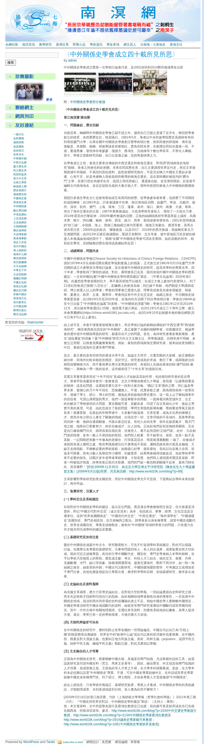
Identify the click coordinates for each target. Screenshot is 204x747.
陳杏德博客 (20, 258)
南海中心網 (20, 254)
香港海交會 (20, 202)
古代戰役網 (20, 306)
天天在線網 (20, 266)
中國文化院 (20, 282)
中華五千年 (20, 270)
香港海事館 (20, 238)
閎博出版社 (20, 310)
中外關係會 (20, 206)
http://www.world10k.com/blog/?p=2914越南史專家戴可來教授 (108, 720)
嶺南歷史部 (20, 194)
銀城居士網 (20, 186)
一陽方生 (18, 134)
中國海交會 (20, 198)
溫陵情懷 (18, 142)
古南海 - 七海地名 (152, 44)
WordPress (31, 742)
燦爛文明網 (20, 278)
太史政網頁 (20, 222)
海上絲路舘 (20, 250)
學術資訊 (96, 44)
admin (72, 60)
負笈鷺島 (18, 146)
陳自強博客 (20, 230)
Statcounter (35, 322)
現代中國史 (20, 246)
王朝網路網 (20, 226)
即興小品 (79, 44)
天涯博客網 (20, 234)
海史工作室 (20, 242)
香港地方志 (20, 298)
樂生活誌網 (20, 314)
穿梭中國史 (20, 294)
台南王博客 (20, 182)
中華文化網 (20, 162)
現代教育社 (20, 302)
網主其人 (130, 44)
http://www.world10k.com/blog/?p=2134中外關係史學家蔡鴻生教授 (120, 715)
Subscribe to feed (73, 742)
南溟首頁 (28, 44)
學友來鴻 (113, 44)
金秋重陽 (18, 138)
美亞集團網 (20, 262)
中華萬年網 (20, 158)
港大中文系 (20, 178)
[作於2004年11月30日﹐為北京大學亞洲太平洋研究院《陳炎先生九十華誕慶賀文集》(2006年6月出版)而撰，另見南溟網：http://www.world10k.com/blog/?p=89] (129, 469)
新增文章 (62, 44)
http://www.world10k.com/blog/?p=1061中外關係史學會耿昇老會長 (111, 724)
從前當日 (18, 150)
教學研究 (45, 44)
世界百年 (18, 154)
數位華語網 (20, 210)
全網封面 (11, 44)
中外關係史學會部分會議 (87, 102)
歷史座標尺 (20, 190)
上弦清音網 (20, 218)
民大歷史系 (20, 170)
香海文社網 (20, 286)
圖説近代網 (20, 290)
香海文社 (176, 44)
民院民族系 (20, 174)
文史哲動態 (20, 274)
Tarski (50, 742)
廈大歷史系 (20, 166)
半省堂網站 (20, 214)
